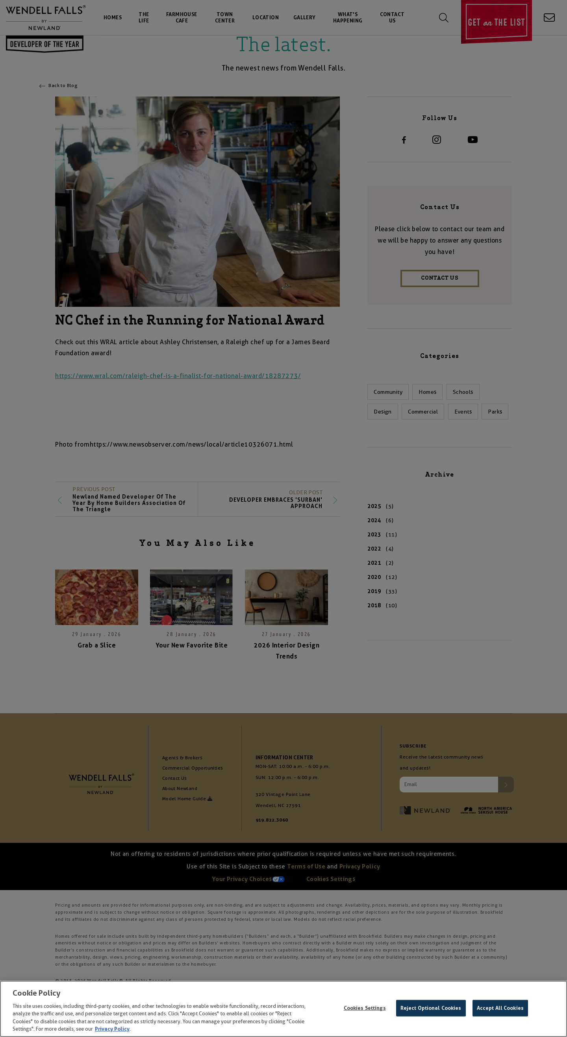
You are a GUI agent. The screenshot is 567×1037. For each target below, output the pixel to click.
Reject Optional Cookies (430, 1009)
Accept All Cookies (500, 1009)
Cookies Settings (365, 1009)
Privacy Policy (112, 1030)
